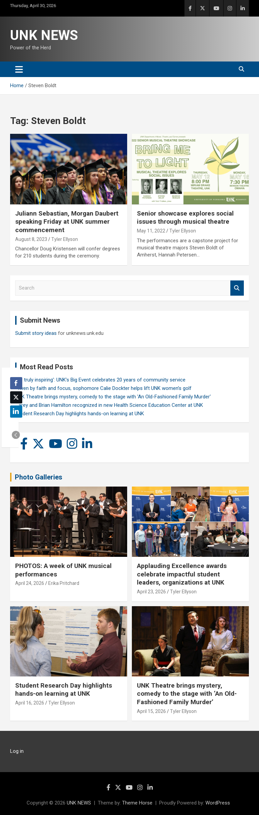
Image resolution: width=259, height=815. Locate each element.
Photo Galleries (38, 477)
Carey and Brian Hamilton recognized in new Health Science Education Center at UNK (109, 405)
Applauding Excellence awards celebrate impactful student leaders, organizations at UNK (182, 574)
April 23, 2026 (151, 591)
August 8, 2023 (31, 239)
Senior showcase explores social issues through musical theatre (185, 217)
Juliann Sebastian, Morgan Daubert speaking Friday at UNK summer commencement (66, 221)
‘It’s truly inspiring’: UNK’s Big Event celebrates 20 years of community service (100, 380)
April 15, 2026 (151, 711)
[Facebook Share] (16, 383)
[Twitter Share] (16, 397)
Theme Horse (137, 803)
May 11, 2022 (151, 230)
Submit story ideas (36, 333)
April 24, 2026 (29, 583)
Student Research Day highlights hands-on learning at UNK (79, 414)
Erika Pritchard (63, 583)
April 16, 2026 (29, 703)
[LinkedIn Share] (16, 411)
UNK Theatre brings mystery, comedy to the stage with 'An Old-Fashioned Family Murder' (113, 397)
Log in (17, 751)
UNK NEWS (44, 35)
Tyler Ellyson (64, 239)
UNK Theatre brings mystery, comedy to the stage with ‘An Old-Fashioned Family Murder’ (187, 694)
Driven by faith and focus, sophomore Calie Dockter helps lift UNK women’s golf (103, 388)
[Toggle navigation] (19, 69)
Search (237, 288)
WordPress (217, 803)
